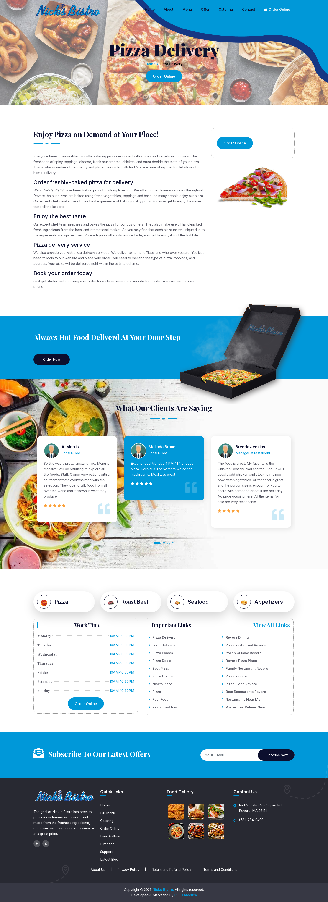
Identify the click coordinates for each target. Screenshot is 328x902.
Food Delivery (162, 645)
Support (106, 852)
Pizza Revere (234, 676)
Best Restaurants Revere (244, 692)
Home (150, 9)
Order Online (277, 9)
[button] (157, 543)
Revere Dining (235, 638)
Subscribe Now (276, 755)
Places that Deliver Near (243, 707)
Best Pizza (159, 669)
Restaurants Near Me (241, 700)
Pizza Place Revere (239, 684)
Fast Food (159, 700)
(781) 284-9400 (251, 820)
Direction (107, 844)
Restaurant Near (164, 707)
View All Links (272, 625)
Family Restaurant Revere (245, 669)
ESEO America (185, 895)
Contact (248, 9)
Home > (152, 64)
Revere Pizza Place (239, 661)
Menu (187, 9)
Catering (226, 9)
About (168, 9)
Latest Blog (109, 860)
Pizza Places (161, 653)
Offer (205, 9)
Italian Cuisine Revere (241, 653)
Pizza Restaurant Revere (244, 645)
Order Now (51, 359)
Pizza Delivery (162, 638)
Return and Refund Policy (171, 870)
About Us (98, 870)
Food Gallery (110, 836)
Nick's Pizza (160, 684)
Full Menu (107, 813)
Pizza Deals (160, 661)
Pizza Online (161, 676)
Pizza (155, 692)
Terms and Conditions (220, 870)
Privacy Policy (128, 870)
